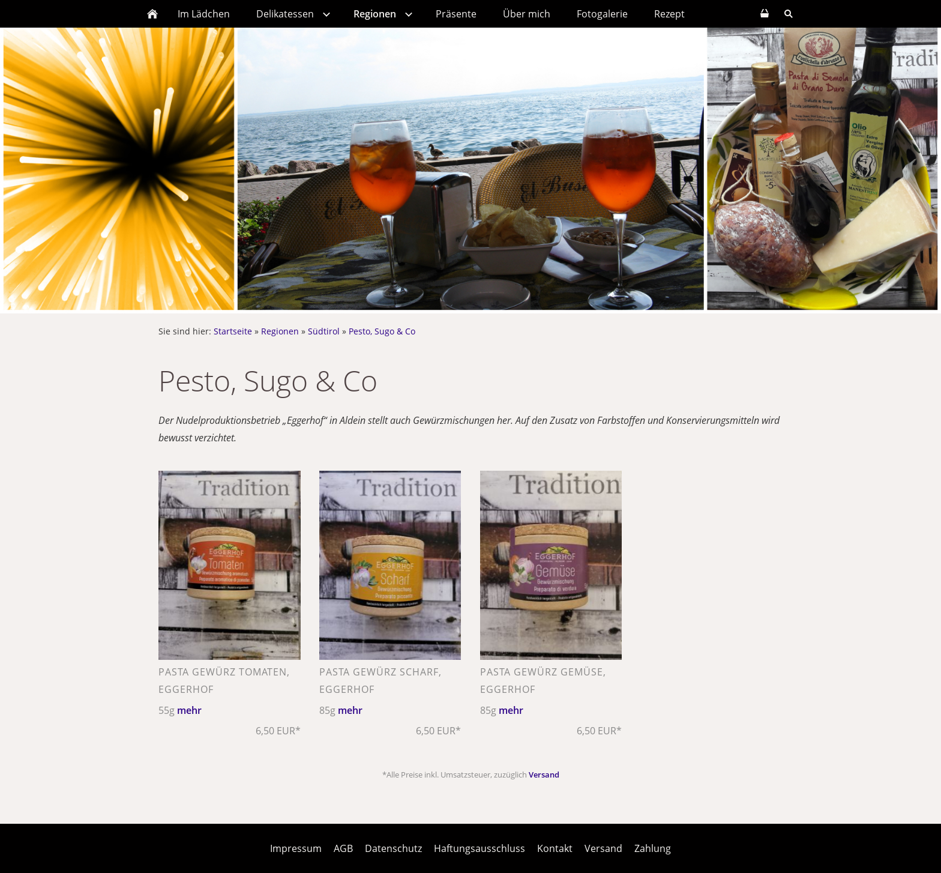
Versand (544, 774)
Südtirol (324, 331)
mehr (189, 710)
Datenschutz (393, 848)
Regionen (280, 331)
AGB (343, 848)
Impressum (296, 848)
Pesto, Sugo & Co (382, 331)
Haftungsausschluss (479, 848)
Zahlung (652, 848)
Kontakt (555, 848)
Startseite (233, 331)
